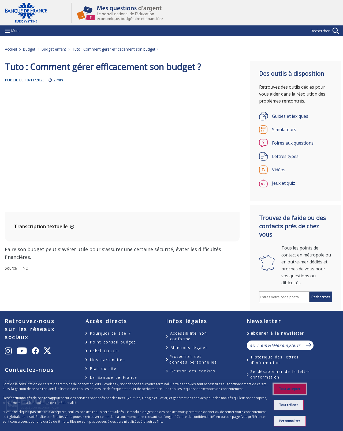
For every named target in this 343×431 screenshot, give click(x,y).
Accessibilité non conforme (188, 336)
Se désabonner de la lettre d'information (280, 374)
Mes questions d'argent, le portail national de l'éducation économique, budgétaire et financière (205, 13)
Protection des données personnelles (193, 359)
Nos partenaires (107, 359)
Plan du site (103, 368)
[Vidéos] (295, 169)
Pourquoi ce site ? (110, 333)
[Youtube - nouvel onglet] (22, 351)
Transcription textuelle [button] (41, 226)
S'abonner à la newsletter (275, 333)
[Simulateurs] (295, 129)
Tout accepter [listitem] (289, 389)
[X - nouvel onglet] (47, 351)
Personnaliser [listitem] (289, 421)
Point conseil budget (112, 342)
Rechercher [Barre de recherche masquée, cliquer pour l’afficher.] (320, 30)
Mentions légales (189, 347)
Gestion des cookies (192, 370)
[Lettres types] (295, 156)
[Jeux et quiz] (295, 183)
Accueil (11, 49)
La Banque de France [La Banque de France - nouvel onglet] (113, 377)
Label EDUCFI (105, 350)
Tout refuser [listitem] (288, 405)
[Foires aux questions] (295, 143)
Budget (29, 49)
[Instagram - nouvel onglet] (8, 351)
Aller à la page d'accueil (38, 13)
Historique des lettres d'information (275, 359)
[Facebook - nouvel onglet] (35, 351)
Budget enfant (53, 49)
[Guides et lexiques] (295, 116)
